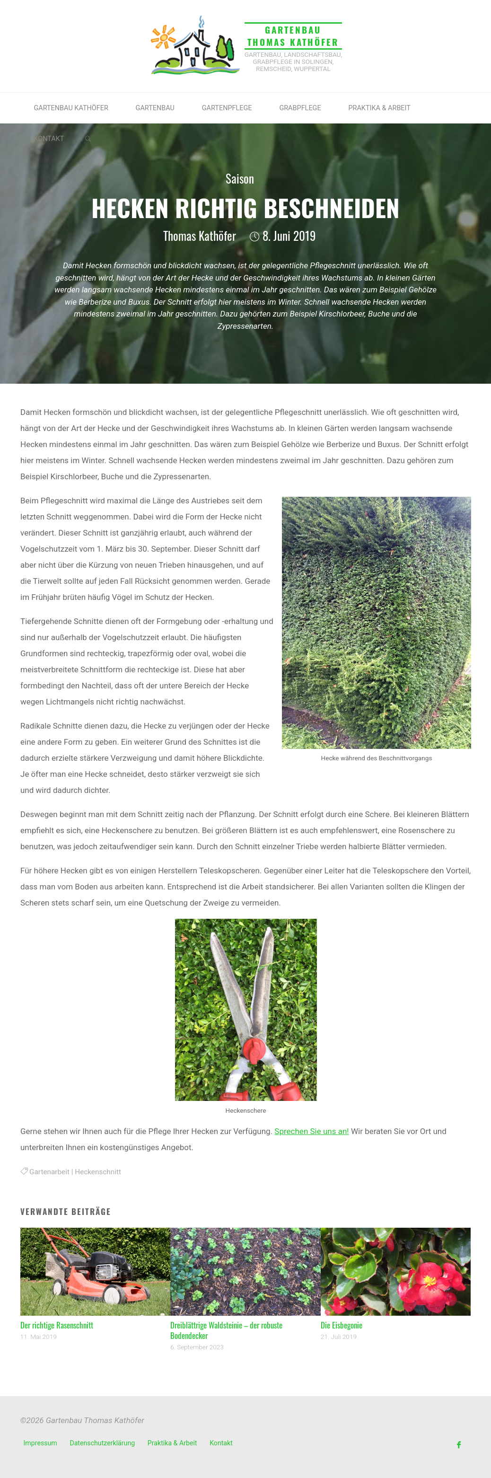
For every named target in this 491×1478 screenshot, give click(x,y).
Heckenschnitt (98, 1172)
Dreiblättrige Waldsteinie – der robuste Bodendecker (226, 1330)
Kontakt (221, 1443)
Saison (240, 178)
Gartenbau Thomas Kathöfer (293, 35)
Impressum (40, 1443)
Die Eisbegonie (341, 1325)
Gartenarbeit (49, 1172)
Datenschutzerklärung (102, 1443)
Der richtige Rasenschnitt (56, 1325)
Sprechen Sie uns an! (311, 1131)
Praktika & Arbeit (172, 1443)
